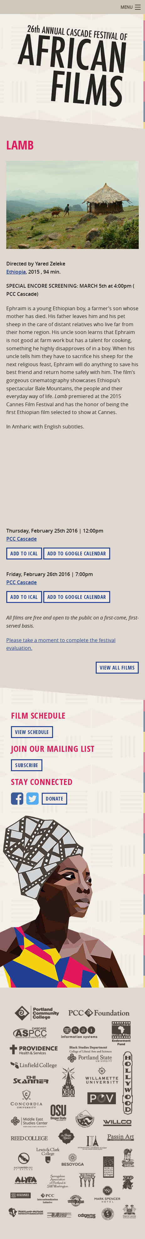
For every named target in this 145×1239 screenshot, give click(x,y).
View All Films (117, 667)
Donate (54, 798)
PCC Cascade (21, 538)
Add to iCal (24, 553)
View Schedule (32, 732)
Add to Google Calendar (76, 553)
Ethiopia (16, 271)
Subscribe (26, 765)
